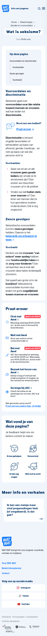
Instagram (23, 587)
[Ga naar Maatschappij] (26, 22)
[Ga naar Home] (14, 22)
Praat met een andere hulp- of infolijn (23, 406)
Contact (6, 573)
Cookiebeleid (32, 617)
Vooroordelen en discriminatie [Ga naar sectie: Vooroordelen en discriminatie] (23, 61)
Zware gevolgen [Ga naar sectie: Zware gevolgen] (17, 73)
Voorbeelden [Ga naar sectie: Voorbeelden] (18, 67)
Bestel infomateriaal (11, 568)
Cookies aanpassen (11, 621)
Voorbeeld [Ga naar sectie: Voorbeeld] (17, 80)
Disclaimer (6, 617)
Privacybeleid (18, 617)
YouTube (23, 604)
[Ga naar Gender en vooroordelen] (22, 25)
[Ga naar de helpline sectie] (28, 129)
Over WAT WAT (9, 563)
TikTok (23, 596)
